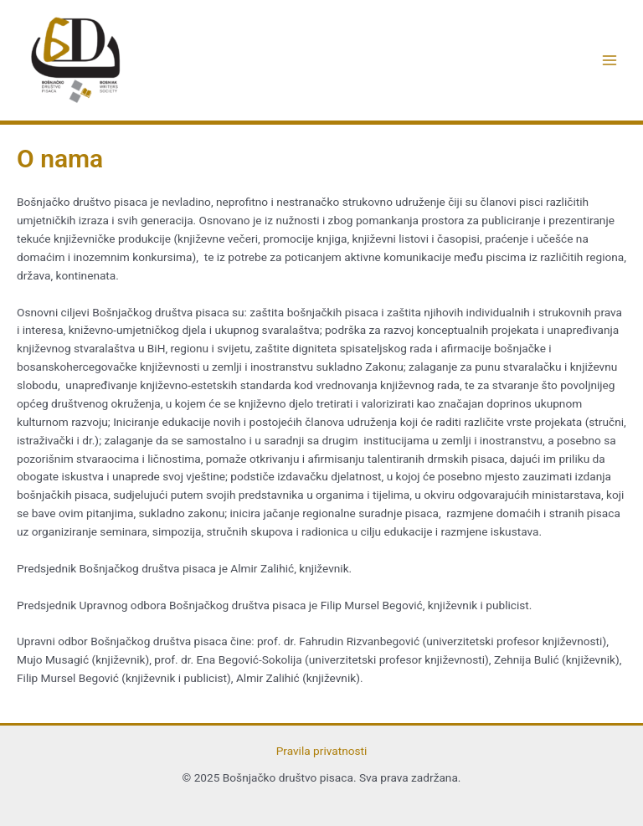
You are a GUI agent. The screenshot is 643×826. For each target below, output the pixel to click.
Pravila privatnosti (322, 750)
